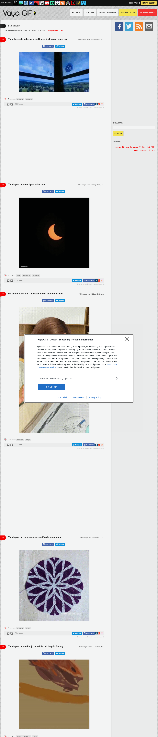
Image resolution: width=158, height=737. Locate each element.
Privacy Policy (95, 397)
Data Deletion (63, 397)
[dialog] (79, 368)
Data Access (78, 397)
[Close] (127, 340)
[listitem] (79, 378)
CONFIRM (51, 387)
